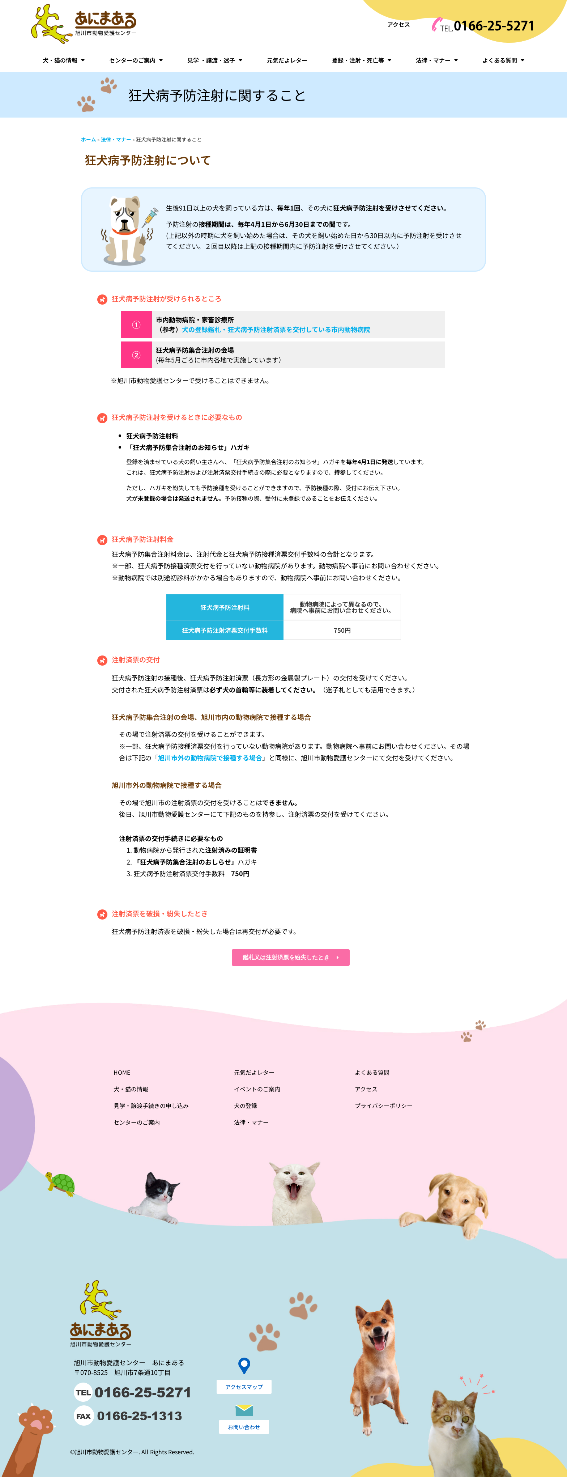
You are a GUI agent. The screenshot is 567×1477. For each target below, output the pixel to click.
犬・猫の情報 (64, 60)
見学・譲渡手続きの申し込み (151, 1105)
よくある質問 (503, 60)
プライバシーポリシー (384, 1105)
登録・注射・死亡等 (361, 60)
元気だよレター (287, 60)
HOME (122, 1072)
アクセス (398, 24)
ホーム (88, 139)
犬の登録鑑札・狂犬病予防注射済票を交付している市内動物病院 (276, 329)
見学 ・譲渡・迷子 (214, 60)
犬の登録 (245, 1105)
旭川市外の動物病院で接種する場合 (210, 757)
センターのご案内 (136, 60)
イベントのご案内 (257, 1089)
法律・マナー (437, 60)
